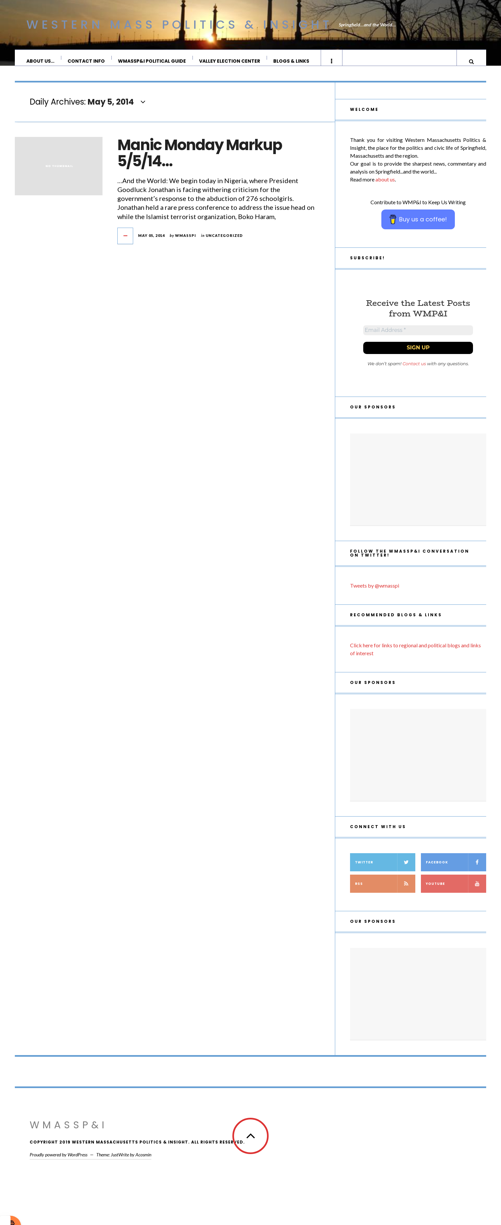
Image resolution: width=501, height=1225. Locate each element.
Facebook (456, 871)
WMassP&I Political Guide (152, 61)
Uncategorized (224, 242)
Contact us (414, 372)
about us (385, 186)
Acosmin (143, 1164)
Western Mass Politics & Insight (179, 24)
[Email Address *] (418, 338)
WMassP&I (68, 1134)
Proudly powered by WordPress (58, 1164)
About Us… (41, 61)
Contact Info (86, 61)
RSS (385, 893)
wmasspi (185, 242)
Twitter (385, 871)
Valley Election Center (229, 61)
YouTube (456, 893)
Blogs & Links (291, 61)
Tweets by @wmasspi (374, 595)
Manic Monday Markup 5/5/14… (199, 159)
